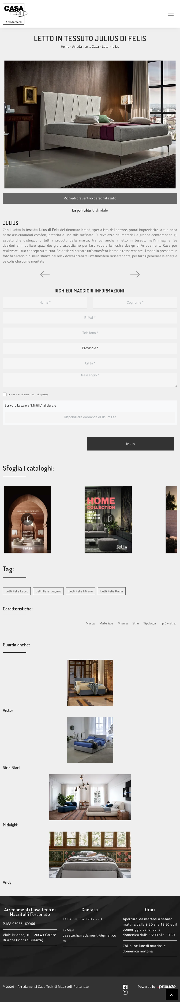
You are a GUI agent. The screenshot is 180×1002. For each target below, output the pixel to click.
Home (65, 46)
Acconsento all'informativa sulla (28, 394)
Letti (105, 46)
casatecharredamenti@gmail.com (89, 938)
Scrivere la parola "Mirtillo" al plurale (30, 405)
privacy (44, 394)
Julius (115, 46)
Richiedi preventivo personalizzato (90, 198)
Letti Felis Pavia (111, 591)
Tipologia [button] (149, 623)
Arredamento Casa (85, 46)
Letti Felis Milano (80, 591)
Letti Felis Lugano (48, 591)
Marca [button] (90, 623)
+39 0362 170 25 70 (85, 919)
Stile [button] (135, 623)
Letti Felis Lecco (16, 591)
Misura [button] (123, 623)
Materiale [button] (106, 623)
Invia (130, 444)
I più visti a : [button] (169, 623)
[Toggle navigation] (171, 13)
